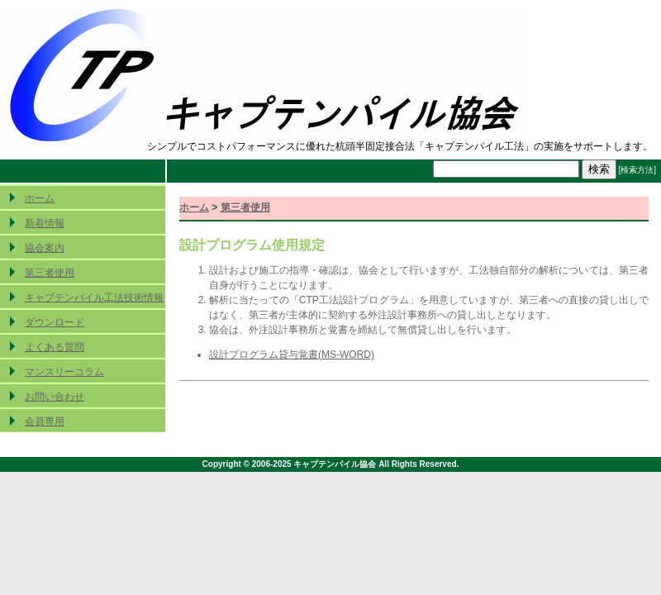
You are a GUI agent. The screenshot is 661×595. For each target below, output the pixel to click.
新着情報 (44, 223)
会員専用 (44, 421)
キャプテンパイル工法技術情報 (94, 297)
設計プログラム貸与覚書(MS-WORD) (291, 354)
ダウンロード (54, 322)
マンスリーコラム (64, 372)
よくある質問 (54, 347)
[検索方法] (637, 169)
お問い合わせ (54, 396)
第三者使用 (49, 272)
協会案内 (44, 248)
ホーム (40, 198)
